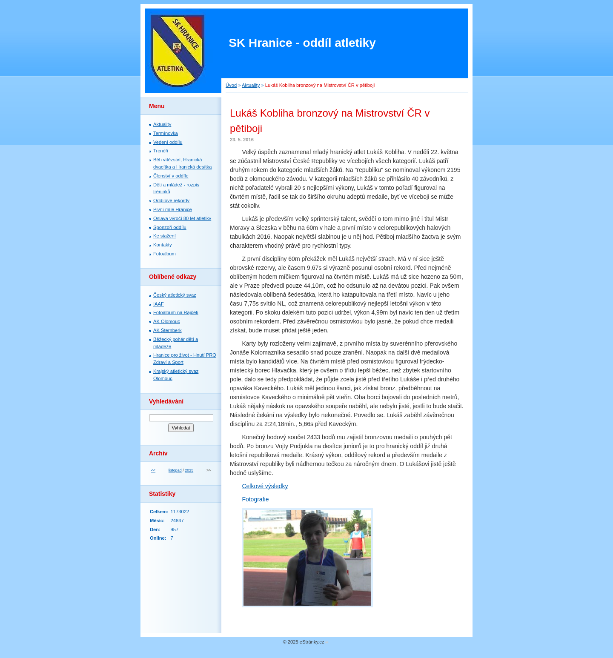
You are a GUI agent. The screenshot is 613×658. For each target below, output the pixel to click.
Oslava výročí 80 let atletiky (182, 218)
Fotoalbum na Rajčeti (175, 312)
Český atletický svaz (174, 295)
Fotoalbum (164, 253)
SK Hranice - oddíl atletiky (302, 42)
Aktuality (251, 85)
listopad (175, 470)
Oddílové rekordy (171, 200)
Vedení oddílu (167, 142)
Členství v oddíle (171, 175)
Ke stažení (164, 235)
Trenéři (160, 150)
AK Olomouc (166, 321)
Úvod (231, 85)
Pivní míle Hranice (172, 209)
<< (153, 470)
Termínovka (165, 133)
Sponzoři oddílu (169, 227)
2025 (189, 470)
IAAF (158, 303)
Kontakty (162, 244)
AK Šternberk (167, 330)
